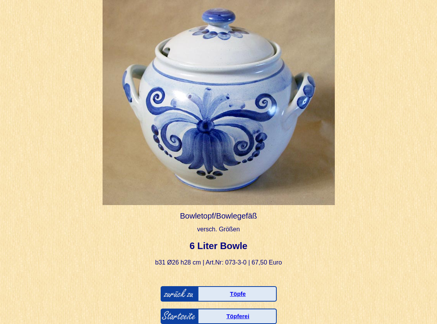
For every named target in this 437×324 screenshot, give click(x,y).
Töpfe (238, 293)
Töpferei (237, 316)
